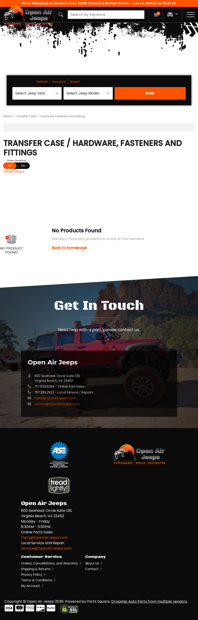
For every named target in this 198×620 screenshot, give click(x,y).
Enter (150, 93)
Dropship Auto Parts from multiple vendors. (149, 601)
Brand (74, 81)
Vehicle (42, 81)
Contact (93, 569)
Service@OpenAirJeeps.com (57, 404)
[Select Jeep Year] (37, 93)
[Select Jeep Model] (88, 93)
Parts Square (98, 601)
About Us (94, 563)
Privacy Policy (33, 574)
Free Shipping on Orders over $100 (54, 3)
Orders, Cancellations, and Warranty (51, 563)
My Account (32, 586)
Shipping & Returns (37, 569)
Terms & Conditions (38, 580)
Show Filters (13, 171)
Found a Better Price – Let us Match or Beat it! (133, 3)
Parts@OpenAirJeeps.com (55, 398)
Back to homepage (69, 247)
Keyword (59, 81)
